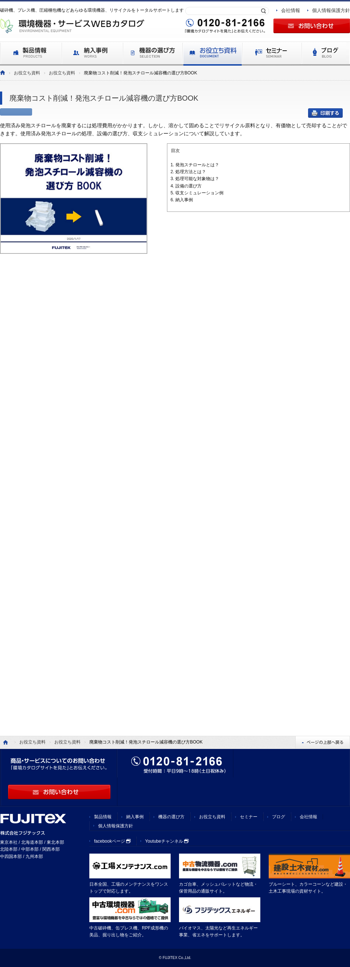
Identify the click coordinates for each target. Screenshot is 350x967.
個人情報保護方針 (331, 10)
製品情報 (103, 816)
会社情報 (290, 10)
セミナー (248, 816)
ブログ (278, 816)
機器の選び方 (171, 816)
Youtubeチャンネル (166, 841)
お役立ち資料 (27, 72)
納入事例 (135, 816)
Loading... (175, 475)
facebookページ (112, 841)
